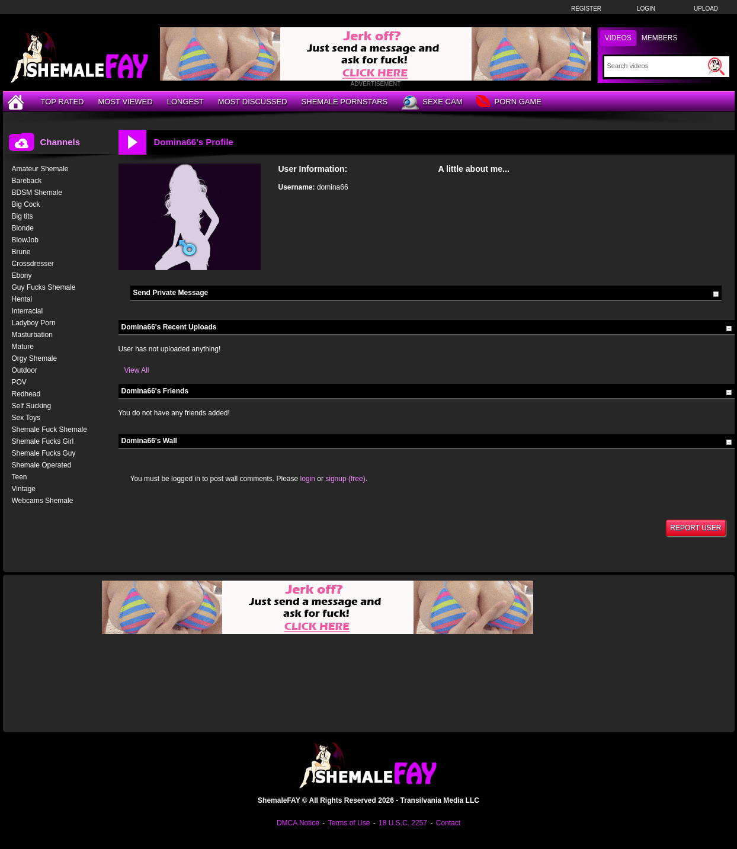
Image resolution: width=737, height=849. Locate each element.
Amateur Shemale (40, 169)
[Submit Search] (716, 66)
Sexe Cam (432, 102)
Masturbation (32, 335)
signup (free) (345, 479)
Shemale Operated (42, 465)
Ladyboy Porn (34, 323)
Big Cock (26, 204)
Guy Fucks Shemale (44, 287)
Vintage (24, 489)
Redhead (26, 394)
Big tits (22, 216)
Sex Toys (26, 418)
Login (646, 8)
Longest (185, 101)
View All (136, 370)
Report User (695, 528)
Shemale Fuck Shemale (49, 429)
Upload (706, 8)
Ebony (22, 275)
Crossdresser (33, 263)
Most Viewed (125, 101)
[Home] (17, 101)
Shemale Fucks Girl (43, 441)
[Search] (656, 66)
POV (19, 382)
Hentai (22, 299)
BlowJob (25, 240)
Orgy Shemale (34, 358)
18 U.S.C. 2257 (403, 823)
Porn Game (508, 102)
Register (586, 8)
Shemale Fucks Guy (44, 453)
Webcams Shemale (42, 500)
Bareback (27, 181)
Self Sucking (32, 406)
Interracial (27, 311)
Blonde (23, 228)
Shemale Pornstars (345, 101)
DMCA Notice (298, 823)
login (307, 479)
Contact (448, 823)
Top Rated (62, 101)
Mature (23, 346)
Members (660, 38)
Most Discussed (252, 101)
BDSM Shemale (37, 192)
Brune (21, 252)
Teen (19, 477)
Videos (618, 38)
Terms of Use (349, 823)
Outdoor (24, 370)
